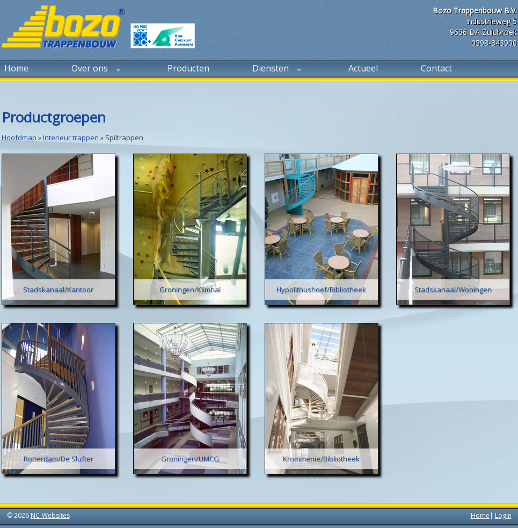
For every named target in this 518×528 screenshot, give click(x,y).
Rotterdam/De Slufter (58, 459)
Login (503, 515)
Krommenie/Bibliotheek (321, 459)
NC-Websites (50, 515)
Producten (188, 68)
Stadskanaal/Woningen (453, 289)
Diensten (276, 69)
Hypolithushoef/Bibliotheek (321, 289)
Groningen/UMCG (190, 459)
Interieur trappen (71, 137)
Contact (436, 68)
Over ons (95, 69)
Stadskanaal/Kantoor (58, 289)
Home (16, 68)
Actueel (363, 68)
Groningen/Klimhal (190, 289)
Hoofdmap (19, 137)
